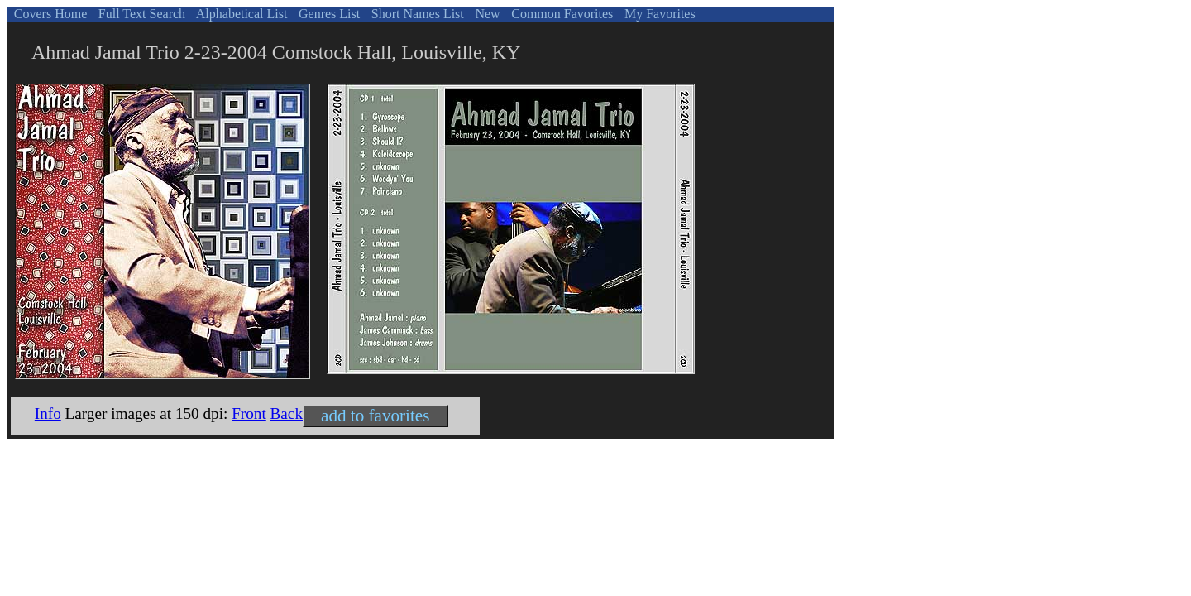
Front (249, 413)
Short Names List (416, 14)
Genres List (327, 14)
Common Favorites (560, 14)
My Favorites (658, 14)
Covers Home (49, 14)
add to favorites (375, 415)
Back (286, 413)
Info (48, 413)
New (485, 14)
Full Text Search (140, 14)
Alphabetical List (241, 14)
